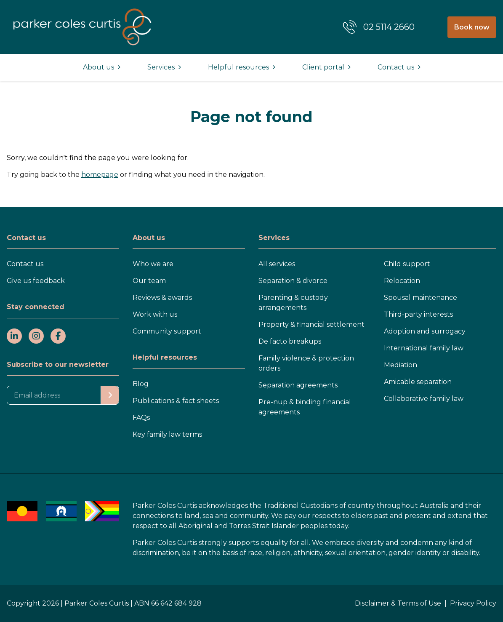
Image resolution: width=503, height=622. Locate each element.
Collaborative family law (423, 399)
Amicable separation (418, 382)
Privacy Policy (473, 603)
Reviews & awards (162, 298)
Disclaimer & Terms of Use (398, 603)
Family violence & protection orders (306, 363)
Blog (141, 384)
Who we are (153, 264)
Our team (149, 281)
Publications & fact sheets (176, 401)
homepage (99, 175)
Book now (472, 27)
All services (276, 264)
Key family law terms (167, 434)
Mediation (400, 365)
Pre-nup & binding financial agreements (304, 407)
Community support (167, 331)
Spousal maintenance (420, 298)
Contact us (25, 264)
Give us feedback (36, 281)
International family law (423, 348)
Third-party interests (418, 314)
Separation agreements (298, 385)
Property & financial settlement (311, 324)
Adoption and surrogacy (425, 331)
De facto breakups (289, 341)
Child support (407, 264)
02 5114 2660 (389, 27)
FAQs (141, 418)
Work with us (155, 314)
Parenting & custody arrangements (293, 303)
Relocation (402, 281)
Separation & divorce (292, 281)
